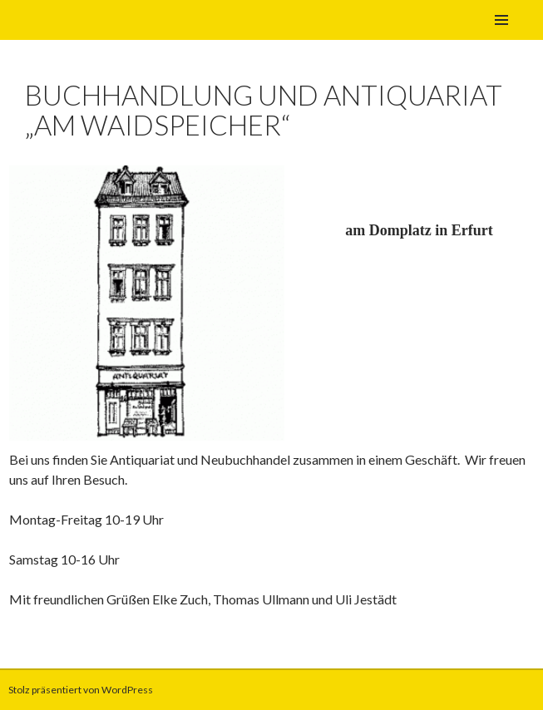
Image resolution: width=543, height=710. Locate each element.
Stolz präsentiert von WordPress (80, 689)
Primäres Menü (501, 20)
